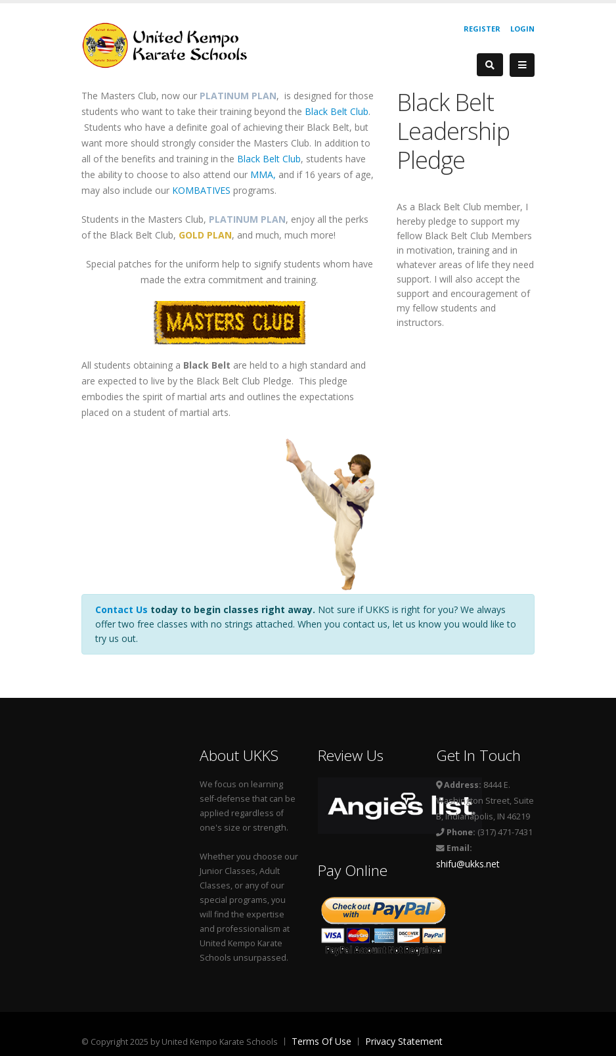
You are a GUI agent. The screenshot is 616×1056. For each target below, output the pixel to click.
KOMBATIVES (201, 190)
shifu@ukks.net (468, 864)
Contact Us (121, 609)
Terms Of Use (321, 1041)
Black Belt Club (336, 111)
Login (522, 29)
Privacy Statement (404, 1041)
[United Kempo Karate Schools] (173, 44)
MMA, (263, 174)
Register (482, 29)
